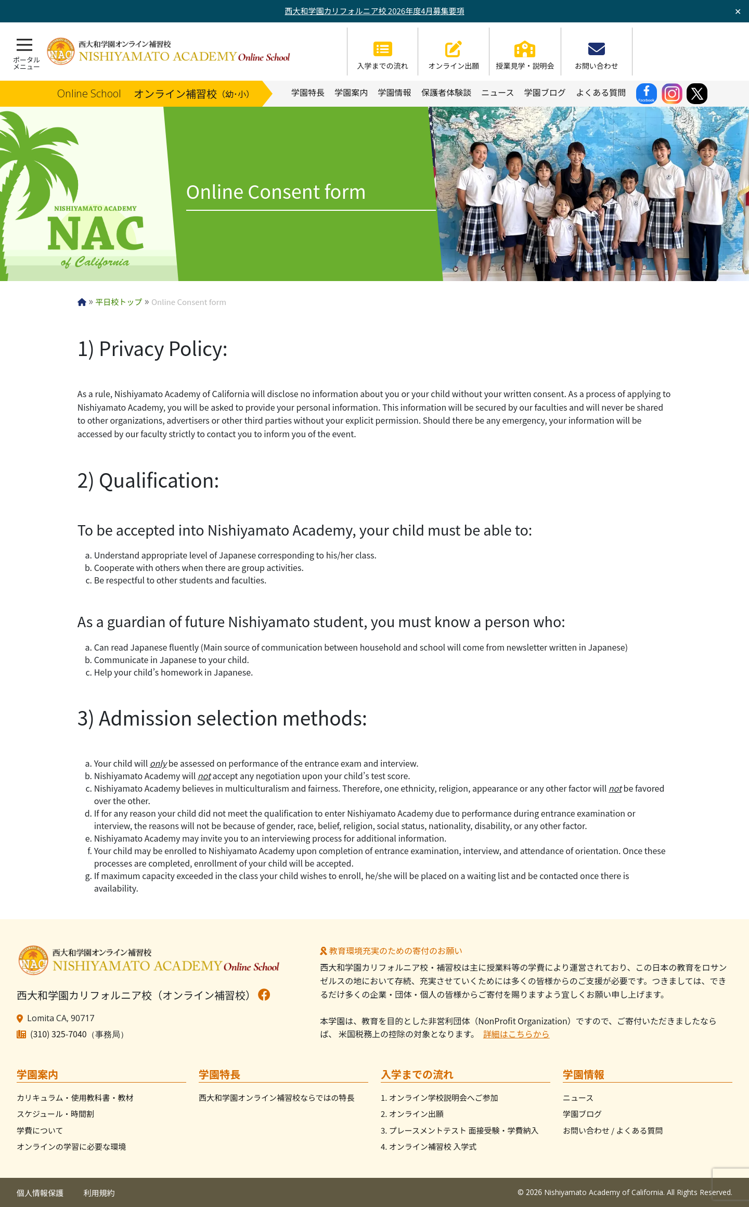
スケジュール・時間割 (55, 1113)
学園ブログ (582, 1113)
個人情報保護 (40, 1192)
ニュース (578, 1097)
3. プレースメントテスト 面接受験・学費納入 (459, 1130)
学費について (40, 1130)
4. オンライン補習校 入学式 (428, 1146)
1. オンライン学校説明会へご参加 (439, 1097)
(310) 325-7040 (58, 1033)
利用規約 (99, 1192)
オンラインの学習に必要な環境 (71, 1146)
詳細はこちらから (516, 1033)
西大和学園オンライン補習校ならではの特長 (277, 1097)
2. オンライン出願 (412, 1113)
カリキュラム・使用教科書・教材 (75, 1097)
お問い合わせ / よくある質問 (613, 1130)
